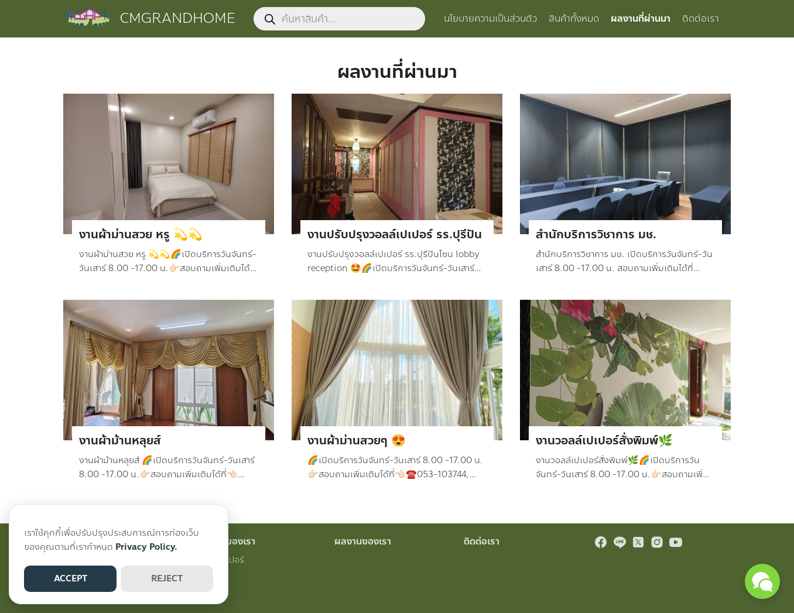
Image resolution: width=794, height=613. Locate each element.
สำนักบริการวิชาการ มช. (596, 234)
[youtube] (676, 542)
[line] (619, 542)
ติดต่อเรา (700, 18)
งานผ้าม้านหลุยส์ (120, 441)
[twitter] (638, 542)
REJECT (167, 578)
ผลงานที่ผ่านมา (640, 18)
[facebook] (601, 542)
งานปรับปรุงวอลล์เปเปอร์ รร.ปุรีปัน (394, 234)
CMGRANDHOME (177, 18)
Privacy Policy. (146, 547)
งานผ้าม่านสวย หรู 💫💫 (141, 234)
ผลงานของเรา (362, 541)
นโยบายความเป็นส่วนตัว (490, 18)
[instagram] (657, 542)
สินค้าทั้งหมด (574, 18)
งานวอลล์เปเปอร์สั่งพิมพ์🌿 (604, 441)
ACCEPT (70, 578)
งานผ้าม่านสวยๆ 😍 (356, 441)
